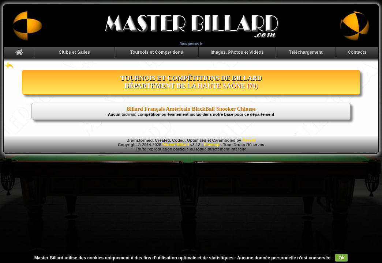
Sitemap (212, 144)
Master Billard (175, 144)
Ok (341, 257)
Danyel (248, 140)
